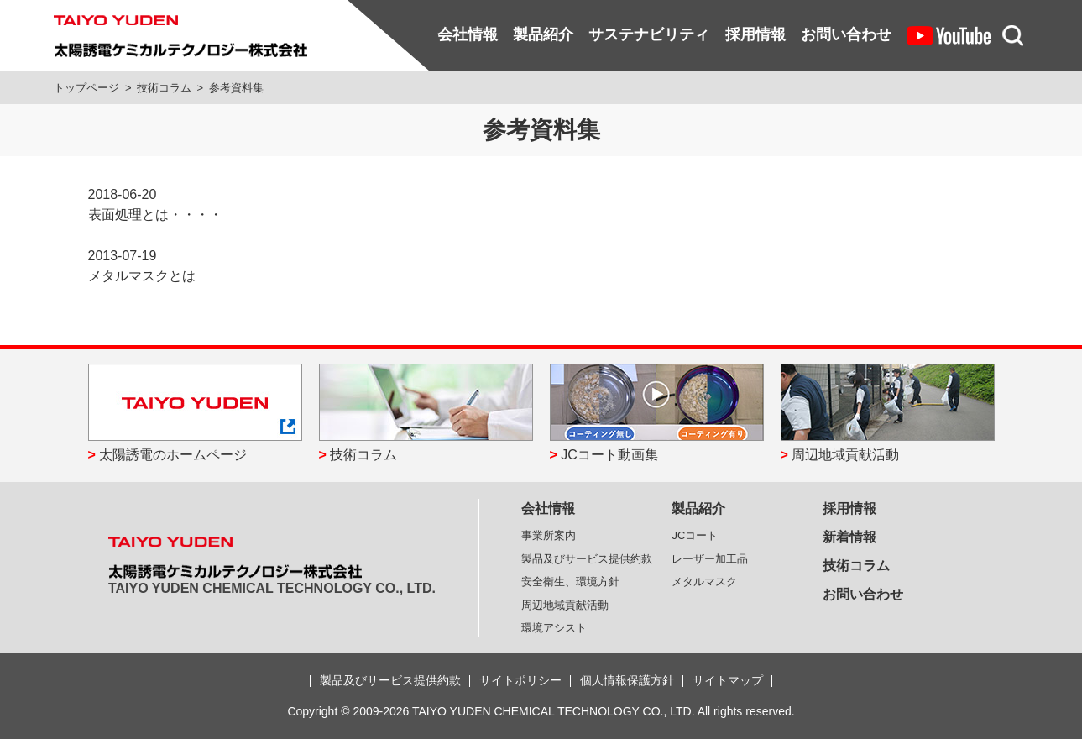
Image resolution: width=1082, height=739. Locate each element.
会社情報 (467, 34)
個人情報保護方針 (627, 680)
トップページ (86, 87)
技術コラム (164, 87)
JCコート (695, 535)
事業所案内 (548, 535)
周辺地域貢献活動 (845, 455)
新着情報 (849, 537)
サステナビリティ (648, 34)
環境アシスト (554, 627)
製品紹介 (543, 34)
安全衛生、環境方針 (570, 581)
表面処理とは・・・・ (155, 214)
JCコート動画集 (609, 455)
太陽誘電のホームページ (173, 455)
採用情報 (755, 34)
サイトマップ (728, 680)
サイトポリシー (520, 680)
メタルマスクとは (142, 276)
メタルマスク (704, 581)
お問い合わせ (846, 34)
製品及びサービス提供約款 (586, 559)
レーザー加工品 (710, 559)
